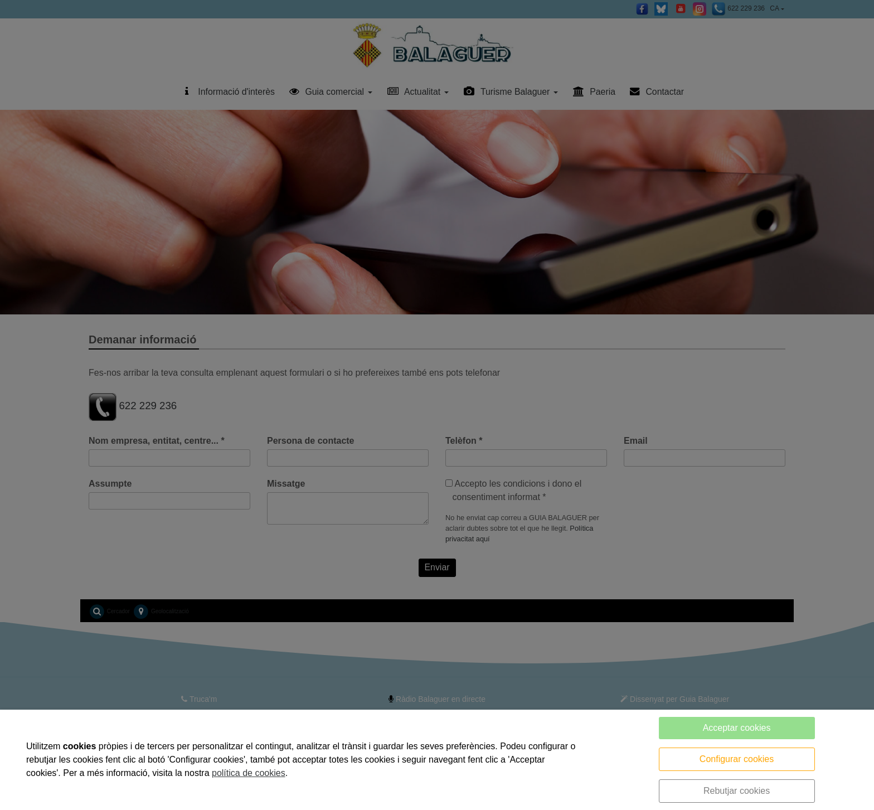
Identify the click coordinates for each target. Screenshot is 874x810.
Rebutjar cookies (736, 791)
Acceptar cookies (737, 728)
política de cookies (248, 773)
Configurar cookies (737, 759)
